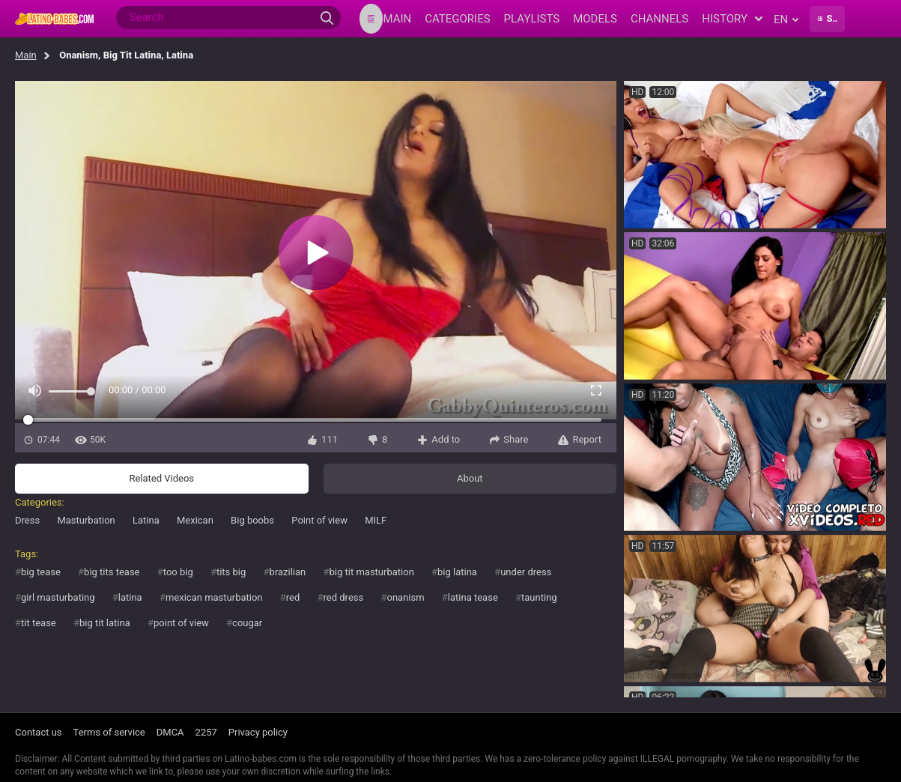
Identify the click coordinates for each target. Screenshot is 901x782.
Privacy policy (258, 732)
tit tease (38, 622)
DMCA (170, 732)
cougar (247, 622)
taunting (539, 597)
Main (26, 55)
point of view (181, 622)
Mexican (195, 520)
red (293, 597)
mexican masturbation (214, 597)
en (786, 19)
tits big (231, 572)
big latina (457, 572)
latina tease (473, 597)
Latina (146, 520)
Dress (27, 520)
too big (178, 572)
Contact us (38, 732)
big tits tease (111, 572)
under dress (525, 572)
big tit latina (104, 622)
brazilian (288, 572)
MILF (375, 520)
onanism (405, 597)
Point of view (319, 520)
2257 (206, 732)
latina (130, 597)
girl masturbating (58, 597)
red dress (344, 597)
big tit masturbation (372, 572)
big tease (41, 572)
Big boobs (252, 520)
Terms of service (109, 732)
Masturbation (86, 520)
